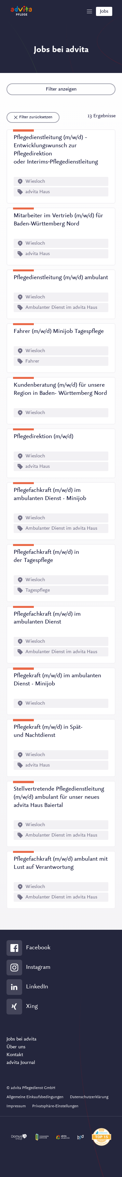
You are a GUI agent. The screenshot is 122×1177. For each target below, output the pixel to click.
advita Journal (21, 1062)
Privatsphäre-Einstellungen (55, 1106)
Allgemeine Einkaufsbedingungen (35, 1097)
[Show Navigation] (89, 11)
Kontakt (15, 1054)
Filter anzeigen (61, 89)
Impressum (16, 1106)
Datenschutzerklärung (89, 1097)
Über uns (16, 1047)
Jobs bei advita (21, 1039)
